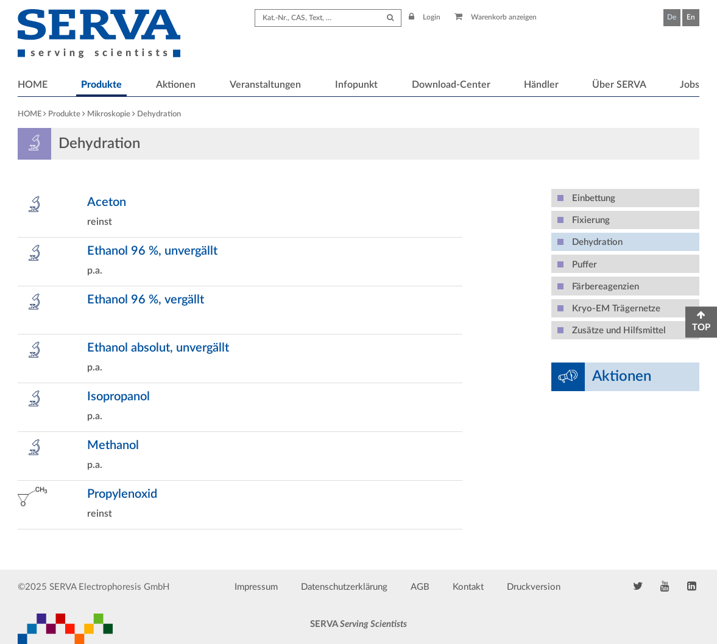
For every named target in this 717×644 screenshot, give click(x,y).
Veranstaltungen (265, 85)
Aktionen (176, 85)
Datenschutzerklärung (344, 587)
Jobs (689, 85)
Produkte (101, 85)
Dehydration (159, 114)
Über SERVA (619, 85)
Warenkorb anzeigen (495, 17)
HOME (33, 85)
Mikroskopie (108, 114)
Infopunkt (356, 85)
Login (424, 17)
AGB (420, 587)
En (691, 17)
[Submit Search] (390, 18)
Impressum (256, 587)
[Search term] (328, 18)
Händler (541, 85)
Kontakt (468, 587)
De (671, 17)
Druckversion (533, 587)
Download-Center (451, 85)
